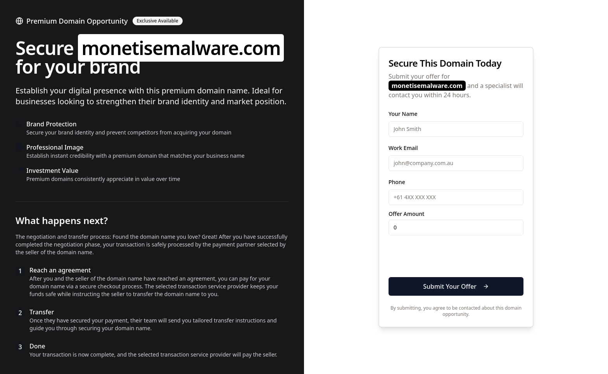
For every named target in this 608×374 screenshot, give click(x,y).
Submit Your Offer (456, 286)
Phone (397, 182)
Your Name (403, 113)
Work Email (403, 148)
